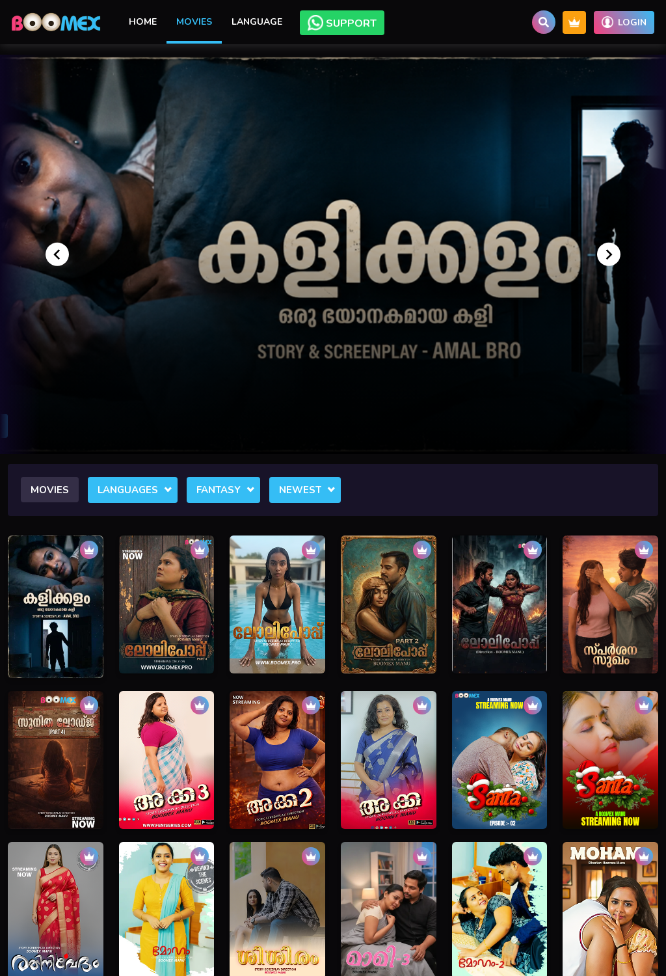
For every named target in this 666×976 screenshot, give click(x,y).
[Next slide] (608, 254)
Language (257, 22)
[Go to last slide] (57, 254)
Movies (194, 22)
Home (143, 22)
